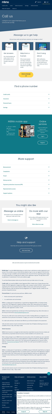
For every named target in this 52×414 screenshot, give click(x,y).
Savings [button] (6, 108)
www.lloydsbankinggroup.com (22, 312)
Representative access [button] (9, 189)
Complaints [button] (6, 172)
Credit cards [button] (6, 95)
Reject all (45, 411)
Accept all (23, 411)
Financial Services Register (13, 341)
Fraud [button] (6, 176)
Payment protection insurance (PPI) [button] (13, 185)
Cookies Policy (38, 408)
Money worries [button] (7, 180)
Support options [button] (7, 193)
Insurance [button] (6, 99)
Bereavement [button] (7, 167)
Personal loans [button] (7, 103)
